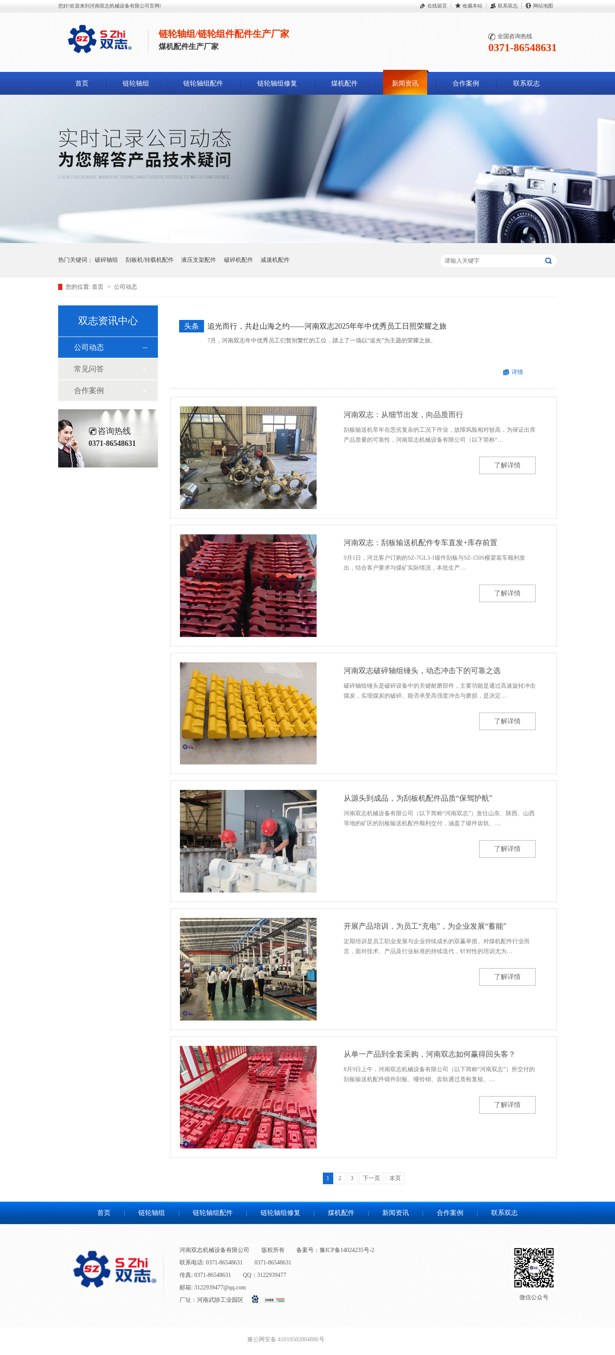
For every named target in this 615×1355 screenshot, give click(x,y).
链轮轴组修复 (277, 83)
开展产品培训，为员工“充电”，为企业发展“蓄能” (425, 926)
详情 (517, 372)
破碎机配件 (238, 260)
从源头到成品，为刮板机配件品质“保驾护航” (418, 798)
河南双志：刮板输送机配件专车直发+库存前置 (420, 543)
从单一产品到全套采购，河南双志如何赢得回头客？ (430, 1054)
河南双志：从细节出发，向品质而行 (403, 415)
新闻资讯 (405, 83)
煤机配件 (344, 83)
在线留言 (437, 6)
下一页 (371, 1178)
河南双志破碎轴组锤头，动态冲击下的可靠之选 (422, 670)
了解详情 (507, 465)
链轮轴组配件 (203, 83)
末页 (395, 1178)
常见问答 (89, 369)
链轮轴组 (136, 83)
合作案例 (466, 83)
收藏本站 (472, 6)
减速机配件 (275, 260)
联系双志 (508, 6)
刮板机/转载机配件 (149, 260)
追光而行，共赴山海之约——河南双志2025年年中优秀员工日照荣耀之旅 (327, 326)
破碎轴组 (106, 260)
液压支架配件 (198, 260)
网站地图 (543, 6)
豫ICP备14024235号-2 (347, 1250)
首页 (82, 83)
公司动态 (125, 287)
